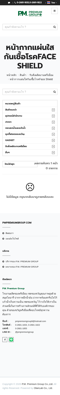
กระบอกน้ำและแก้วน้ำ (15, 128)
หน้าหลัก (11, 75)
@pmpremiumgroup (24, 332)
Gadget (9, 140)
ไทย (52, 2)
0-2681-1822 (35, 2)
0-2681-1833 (23, 2)
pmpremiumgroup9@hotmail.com (30, 321)
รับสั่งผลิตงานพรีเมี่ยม (41, 75)
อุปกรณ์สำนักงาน (13, 116)
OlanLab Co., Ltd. (43, 388)
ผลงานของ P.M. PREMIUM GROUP (22, 267)
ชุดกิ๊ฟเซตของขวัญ (14, 134)
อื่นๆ (7, 152)
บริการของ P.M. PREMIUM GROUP (22, 261)
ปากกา (8, 122)
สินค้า (23, 75)
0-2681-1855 (21, 328)
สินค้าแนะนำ (11, 110)
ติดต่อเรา (10, 233)
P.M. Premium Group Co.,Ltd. (37, 384)
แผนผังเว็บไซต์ (12, 238)
